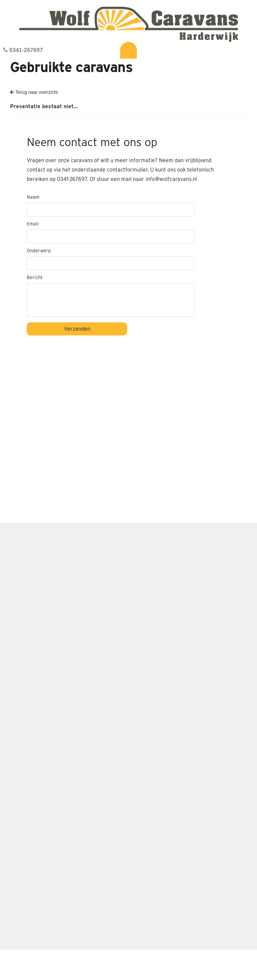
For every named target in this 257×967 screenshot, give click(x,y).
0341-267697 (23, 50)
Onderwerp (39, 250)
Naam (33, 197)
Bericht (34, 277)
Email (33, 224)
